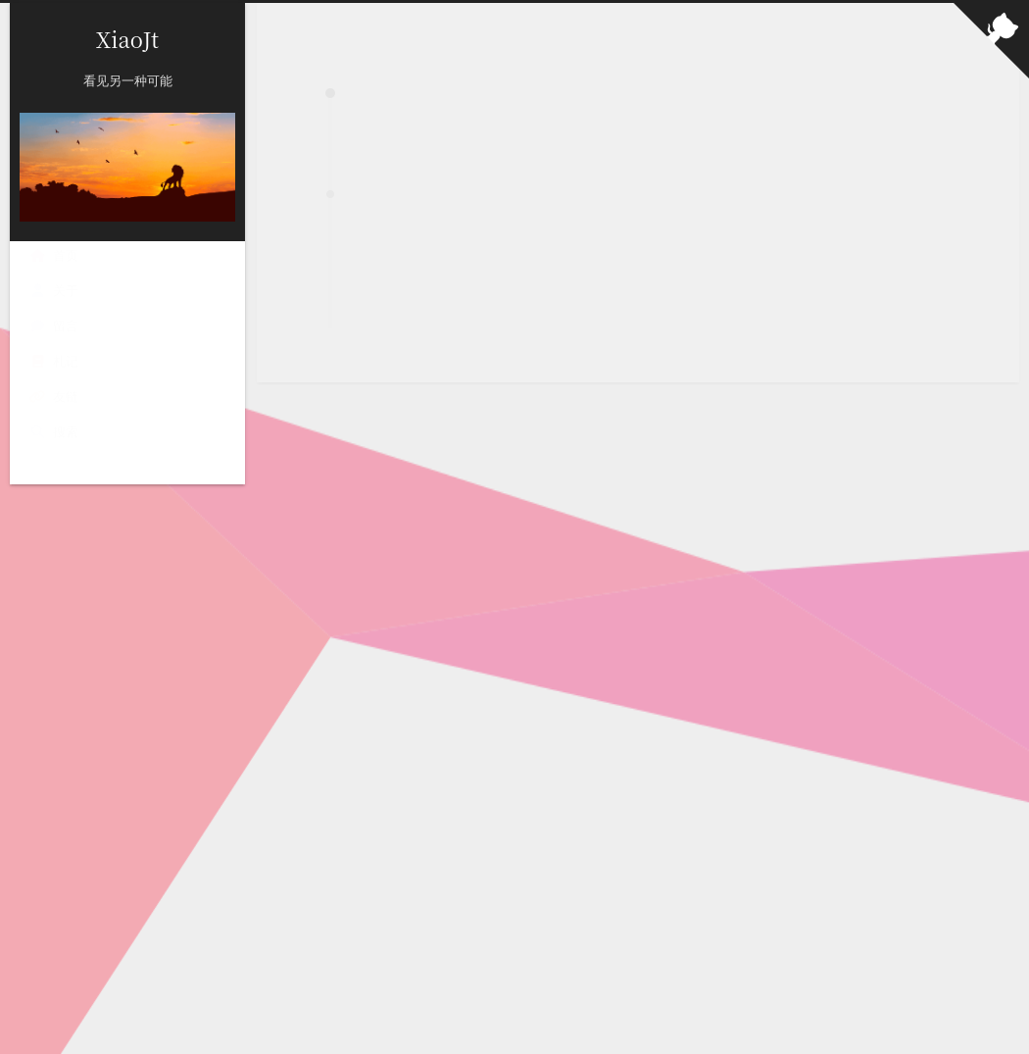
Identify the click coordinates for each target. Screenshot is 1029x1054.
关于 (53, 290)
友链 (53, 396)
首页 (53, 255)
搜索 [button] (53, 431)
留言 (53, 325)
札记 (53, 361)
